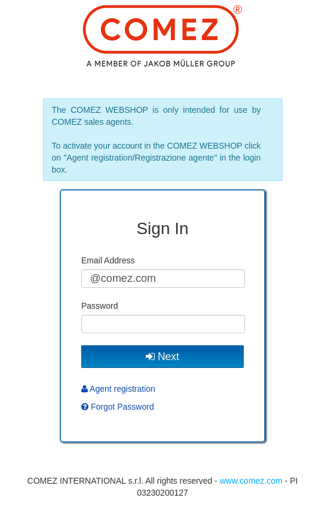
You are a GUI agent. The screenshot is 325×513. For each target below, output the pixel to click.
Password (99, 306)
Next (162, 357)
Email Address (107, 260)
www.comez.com (251, 481)
